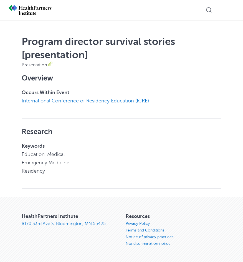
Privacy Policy (138, 223)
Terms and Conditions (145, 230)
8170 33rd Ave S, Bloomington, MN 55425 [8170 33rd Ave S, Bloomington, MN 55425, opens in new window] (64, 223)
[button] (209, 10)
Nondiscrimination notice (148, 243)
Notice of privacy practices (149, 237)
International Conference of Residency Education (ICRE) (85, 101)
